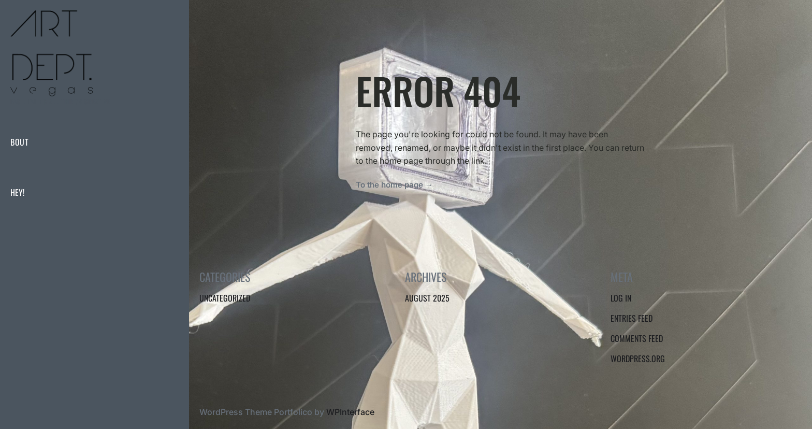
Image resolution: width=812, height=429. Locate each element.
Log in (621, 298)
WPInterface (350, 412)
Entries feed (632, 318)
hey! (17, 192)
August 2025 (427, 298)
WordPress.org (638, 358)
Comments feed (637, 338)
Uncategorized (224, 298)
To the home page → (394, 185)
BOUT (19, 142)
